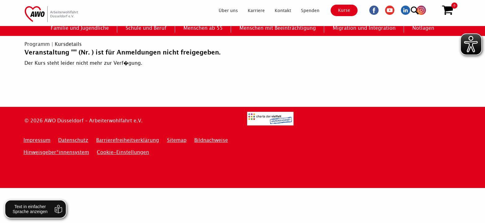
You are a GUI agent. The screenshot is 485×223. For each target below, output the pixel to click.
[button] (447, 10)
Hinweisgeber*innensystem (56, 152)
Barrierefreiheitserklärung (127, 140)
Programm (37, 44)
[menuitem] (223, 10)
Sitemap (177, 140)
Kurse (339, 10)
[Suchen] (432, 9)
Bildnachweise (211, 140)
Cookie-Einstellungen (123, 152)
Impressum (37, 140)
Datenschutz (73, 140)
